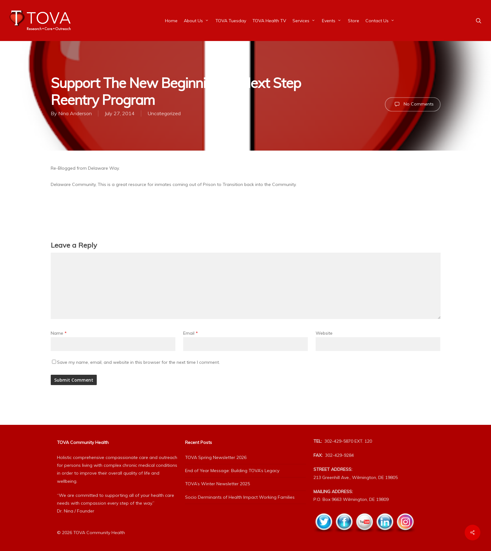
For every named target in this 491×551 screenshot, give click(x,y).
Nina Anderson (75, 113)
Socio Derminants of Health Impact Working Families (240, 497)
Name (59, 333)
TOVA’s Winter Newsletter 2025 (217, 484)
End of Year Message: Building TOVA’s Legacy (232, 470)
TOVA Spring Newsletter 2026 (215, 457)
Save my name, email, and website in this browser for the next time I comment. (138, 362)
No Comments (413, 104)
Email (190, 333)
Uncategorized (164, 113)
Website (324, 333)
